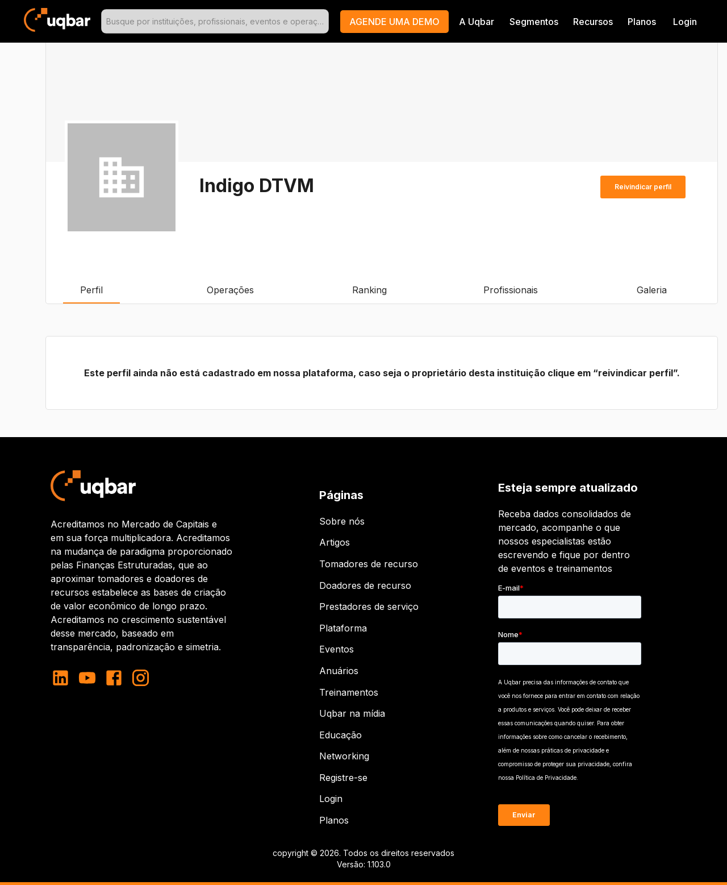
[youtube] (87, 678)
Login (330, 798)
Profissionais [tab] (510, 290)
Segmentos (533, 21)
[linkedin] (64, 678)
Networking (344, 756)
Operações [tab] (231, 290)
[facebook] (114, 678)
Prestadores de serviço (369, 606)
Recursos (593, 21)
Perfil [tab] (91, 290)
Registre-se (343, 777)
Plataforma (343, 628)
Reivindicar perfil (643, 187)
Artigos (334, 542)
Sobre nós (342, 521)
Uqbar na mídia (352, 713)
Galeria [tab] (651, 290)
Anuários (338, 670)
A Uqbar (476, 21)
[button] (394, 21)
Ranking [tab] (369, 290)
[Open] (324, 21)
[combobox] (215, 21)
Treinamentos (348, 692)
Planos (642, 21)
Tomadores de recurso (368, 564)
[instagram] (140, 678)
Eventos (336, 649)
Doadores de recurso (365, 585)
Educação (340, 735)
